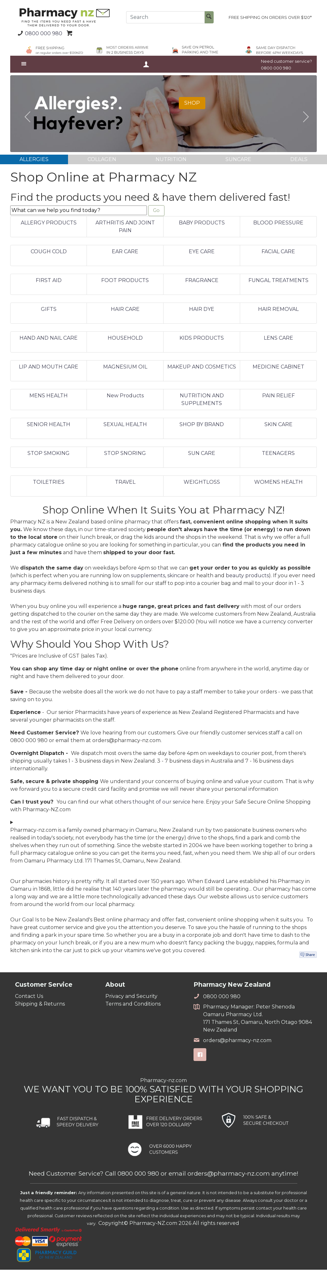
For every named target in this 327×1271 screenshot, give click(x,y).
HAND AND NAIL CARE (48, 339)
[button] (24, 114)
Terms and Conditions (133, 1005)
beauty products (247, 577)
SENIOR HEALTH (48, 426)
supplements (148, 577)
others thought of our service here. (160, 803)
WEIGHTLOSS (202, 483)
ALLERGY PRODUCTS (49, 224)
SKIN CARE (278, 426)
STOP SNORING (125, 454)
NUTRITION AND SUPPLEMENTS (202, 401)
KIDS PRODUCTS (201, 339)
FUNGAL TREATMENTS (278, 282)
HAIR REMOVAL (278, 310)
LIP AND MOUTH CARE (48, 368)
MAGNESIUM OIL (125, 368)
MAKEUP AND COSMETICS (201, 368)
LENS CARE (278, 339)
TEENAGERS (278, 454)
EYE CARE (202, 253)
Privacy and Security (131, 997)
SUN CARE (201, 454)
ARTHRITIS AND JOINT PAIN (125, 228)
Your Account (146, 64)
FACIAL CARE (278, 253)
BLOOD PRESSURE (278, 224)
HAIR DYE (201, 310)
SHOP (192, 103)
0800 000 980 (38, 33)
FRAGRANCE (201, 282)
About (115, 986)
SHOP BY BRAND (201, 426)
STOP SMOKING (48, 454)
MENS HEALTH (48, 397)
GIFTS (49, 310)
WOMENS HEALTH (278, 483)
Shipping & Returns (40, 1005)
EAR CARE (125, 253)
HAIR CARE (125, 310)
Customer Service (43, 986)
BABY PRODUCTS (202, 224)
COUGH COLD (49, 253)
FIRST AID (49, 282)
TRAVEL (125, 483)
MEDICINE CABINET (278, 368)
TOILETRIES (49, 483)
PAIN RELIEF (278, 397)
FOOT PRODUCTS (125, 282)
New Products (125, 397)
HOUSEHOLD (125, 339)
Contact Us (29, 997)
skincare (177, 577)
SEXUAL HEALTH (125, 426)
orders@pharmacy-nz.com (232, 1041)
